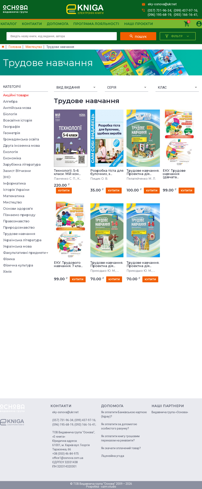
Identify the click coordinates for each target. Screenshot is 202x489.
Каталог (8, 24)
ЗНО (7, 177)
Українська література (22, 240)
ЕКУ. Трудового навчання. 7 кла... (68, 264)
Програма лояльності (96, 24)
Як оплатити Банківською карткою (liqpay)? (124, 414)
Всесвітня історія (17, 120)
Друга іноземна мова (21, 145)
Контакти (32, 24)
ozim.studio (108, 486)
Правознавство (16, 221)
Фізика (9, 259)
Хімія (7, 271)
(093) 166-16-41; (186, 15)
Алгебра (10, 101)
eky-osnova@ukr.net (162, 4)
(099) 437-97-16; (186, 10)
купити (64, 190)
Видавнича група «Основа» (170, 412)
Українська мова (17, 246)
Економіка (12, 158)
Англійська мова (17, 108)
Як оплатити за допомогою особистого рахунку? (119, 426)
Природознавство (19, 227)
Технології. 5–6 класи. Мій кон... (67, 172)
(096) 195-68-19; (160, 15)
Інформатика (14, 183)
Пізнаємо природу (19, 215)
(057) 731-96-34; (160, 10)
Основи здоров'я (18, 208)
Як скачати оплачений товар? (121, 448)
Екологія (10, 152)
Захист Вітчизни (17, 171)
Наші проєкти (138, 24)
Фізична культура (18, 265)
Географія (11, 126)
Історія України (16, 189)
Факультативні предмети (24, 252)
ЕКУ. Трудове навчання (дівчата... (174, 174)
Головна (15, 47)
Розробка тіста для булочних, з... (106, 172)
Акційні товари (16, 95)
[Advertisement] (25, 337)
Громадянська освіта (21, 139)
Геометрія (11, 133)
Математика (13, 196)
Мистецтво (33, 47)
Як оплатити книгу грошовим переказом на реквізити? (120, 438)
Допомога (57, 24)
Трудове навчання (19, 234)
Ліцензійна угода (112, 455)
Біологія (10, 114)
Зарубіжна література (22, 164)
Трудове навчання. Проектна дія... (143, 172)
